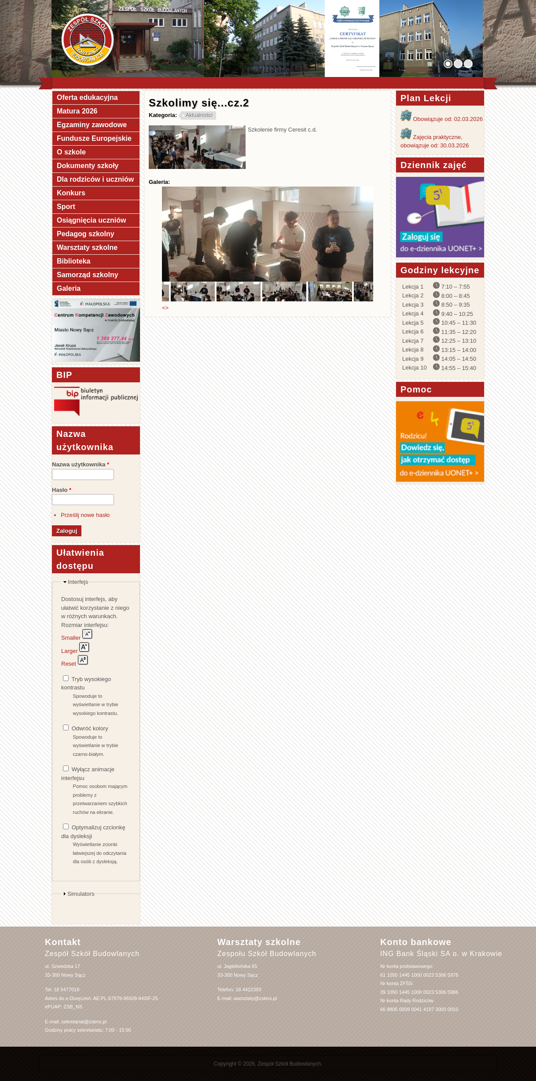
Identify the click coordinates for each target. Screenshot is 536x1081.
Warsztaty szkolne (87, 247)
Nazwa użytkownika (80, 464)
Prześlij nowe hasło (85, 515)
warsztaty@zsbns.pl (255, 998)
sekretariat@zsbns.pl (83, 1021)
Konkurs (71, 193)
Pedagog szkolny (85, 234)
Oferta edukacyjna (87, 97)
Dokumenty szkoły (87, 165)
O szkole (71, 152)
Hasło (61, 490)
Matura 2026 (77, 111)
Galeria (69, 288)
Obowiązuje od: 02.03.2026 (441, 119)
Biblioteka (73, 261)
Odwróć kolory (90, 728)
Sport (66, 206)
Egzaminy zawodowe (92, 124)
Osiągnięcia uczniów (91, 220)
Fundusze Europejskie (94, 138)
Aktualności (199, 115)
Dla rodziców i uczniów (95, 179)
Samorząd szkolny (87, 274)
